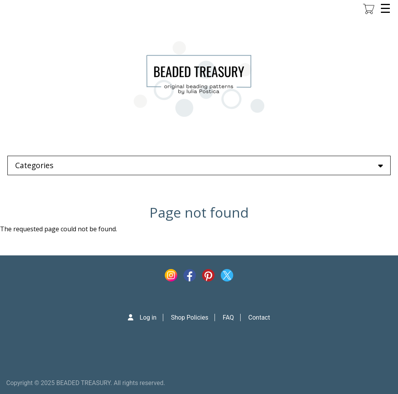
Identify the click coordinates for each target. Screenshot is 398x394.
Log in (148, 317)
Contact (259, 317)
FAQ (228, 317)
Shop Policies (189, 317)
